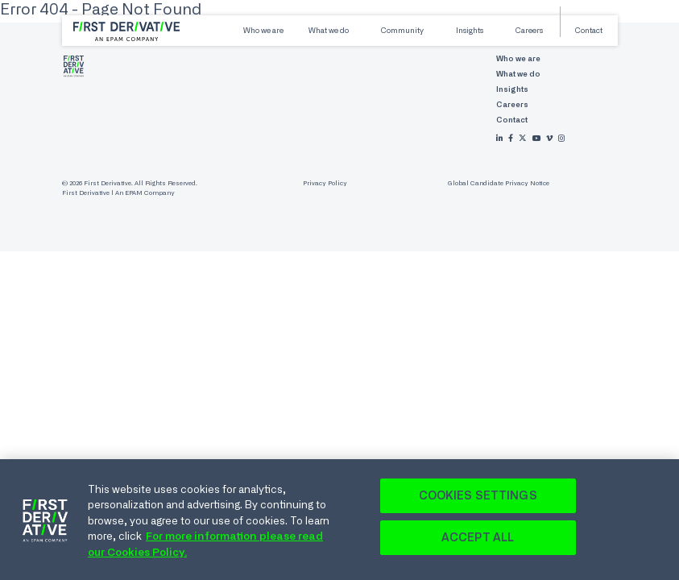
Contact (588, 30)
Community (402, 30)
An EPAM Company (145, 193)
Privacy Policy (325, 183)
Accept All (477, 540)
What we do (328, 30)
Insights (469, 30)
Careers (529, 30)
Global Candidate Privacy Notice (498, 183)
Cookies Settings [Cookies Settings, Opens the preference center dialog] (478, 498)
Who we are (263, 30)
